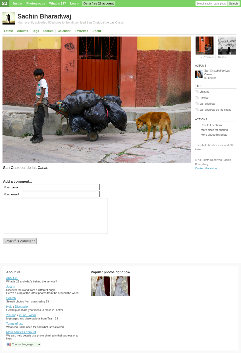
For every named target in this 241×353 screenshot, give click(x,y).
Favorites (81, 31)
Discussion (22, 306)
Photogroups (35, 3)
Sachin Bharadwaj (44, 16)
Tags (35, 31)
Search (233, 3)
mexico (204, 97)
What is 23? (57, 3)
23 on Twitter (27, 315)
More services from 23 (21, 332)
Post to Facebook (211, 125)
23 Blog (11, 315)
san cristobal (207, 103)
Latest (8, 31)
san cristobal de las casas (215, 109)
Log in (74, 3)
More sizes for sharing (214, 129)
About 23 (12, 278)
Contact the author (206, 168)
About (96, 31)
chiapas (204, 91)
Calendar (64, 31)
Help (9, 306)
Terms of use (14, 323)
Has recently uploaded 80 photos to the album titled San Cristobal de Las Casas (70, 22)
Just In (17, 3)
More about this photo (214, 134)
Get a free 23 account (98, 3)
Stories (48, 31)
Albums (22, 31)
